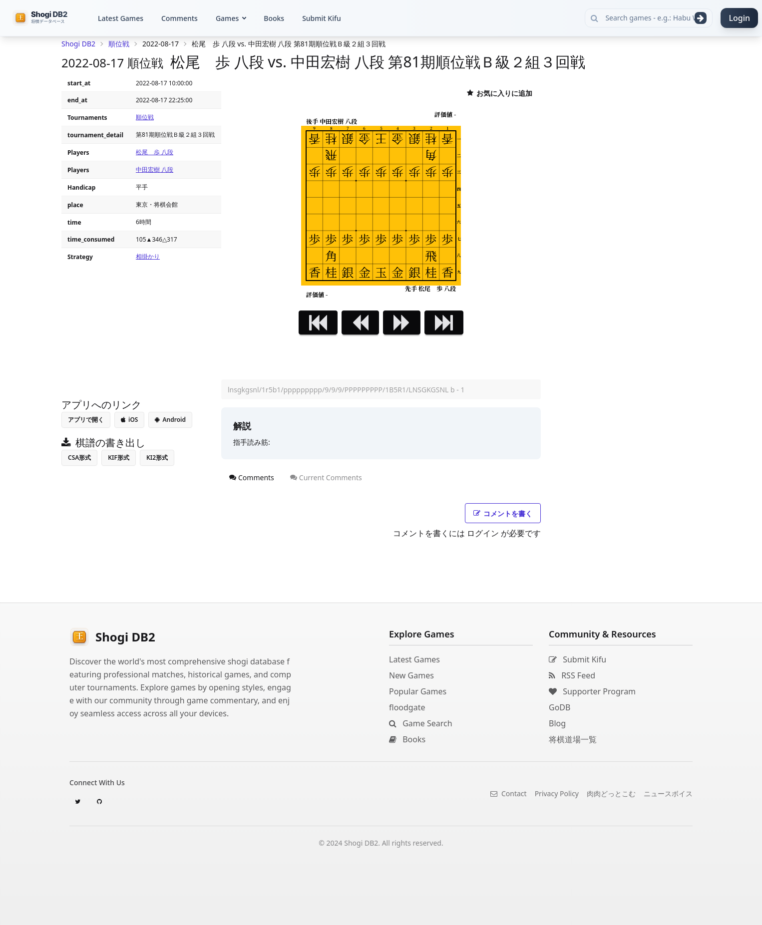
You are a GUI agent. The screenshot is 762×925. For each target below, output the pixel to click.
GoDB (559, 707)
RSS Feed (572, 675)
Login (739, 17)
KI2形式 (157, 457)
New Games (411, 675)
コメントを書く (502, 513)
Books (274, 18)
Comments (179, 18)
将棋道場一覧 (573, 739)
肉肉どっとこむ (611, 793)
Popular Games (417, 691)
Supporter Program (592, 691)
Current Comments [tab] (326, 477)
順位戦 (145, 117)
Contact (508, 793)
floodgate (407, 707)
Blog (557, 723)
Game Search (420, 723)
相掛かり (148, 256)
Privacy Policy (557, 793)
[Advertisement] (141, 327)
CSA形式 (79, 457)
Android (170, 419)
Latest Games (120, 18)
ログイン (483, 533)
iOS (129, 419)
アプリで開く (86, 419)
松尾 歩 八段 (154, 152)
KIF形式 (118, 457)
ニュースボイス (668, 793)
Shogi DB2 (78, 43)
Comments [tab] (251, 477)
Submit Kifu (321, 18)
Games (227, 18)
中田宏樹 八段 (154, 169)
